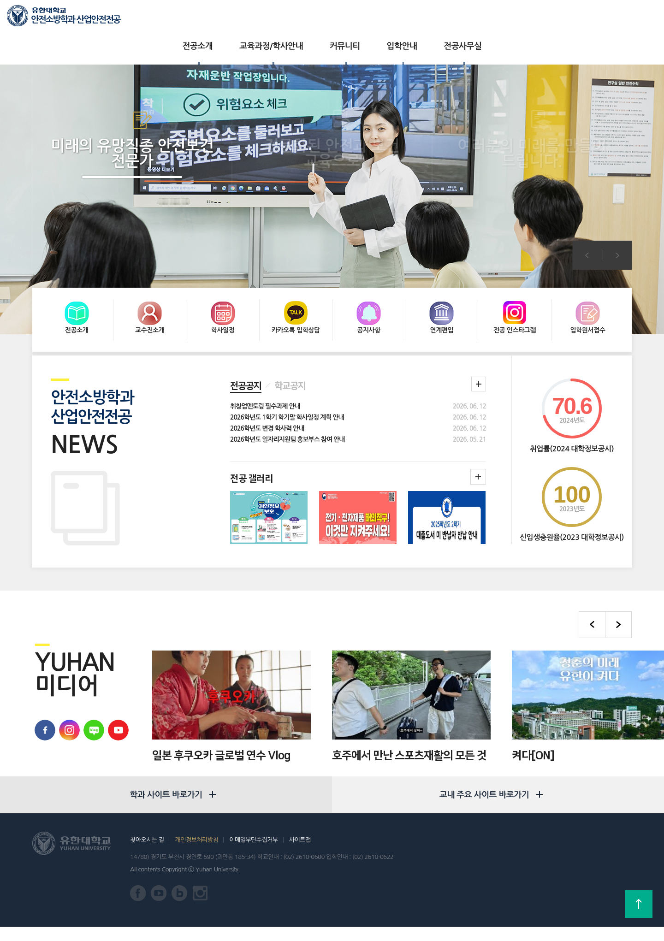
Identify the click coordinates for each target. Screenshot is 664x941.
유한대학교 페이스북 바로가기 (42, 685)
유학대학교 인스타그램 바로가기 (67, 685)
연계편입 (442, 284)
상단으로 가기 (638, 904)
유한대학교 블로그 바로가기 (91, 685)
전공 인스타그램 (514, 284)
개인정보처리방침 (196, 854)
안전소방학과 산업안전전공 (75, 19)
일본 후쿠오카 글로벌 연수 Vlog (221, 711)
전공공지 (245, 342)
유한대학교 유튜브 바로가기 (116, 685)
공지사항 (368, 284)
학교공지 (290, 342)
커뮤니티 (326, 18)
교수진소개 (149, 284)
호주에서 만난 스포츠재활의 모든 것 (409, 711)
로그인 (612, 19)
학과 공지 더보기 (478, 339)
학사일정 (223, 284)
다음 (617, 227)
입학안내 (383, 18)
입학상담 (580, 18)
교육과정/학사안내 (253, 18)
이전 (586, 227)
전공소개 (179, 18)
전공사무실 (444, 18)
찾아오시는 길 (147, 854)
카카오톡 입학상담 (296, 284)
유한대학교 (543, 18)
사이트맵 (300, 854)
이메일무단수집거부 (253, 854)
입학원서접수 (587, 284)
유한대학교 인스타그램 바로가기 (200, 908)
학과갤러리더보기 (478, 432)
